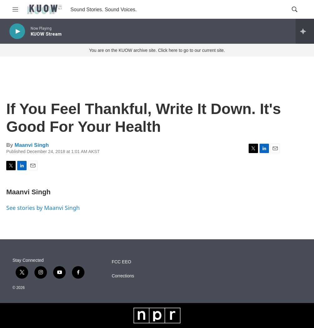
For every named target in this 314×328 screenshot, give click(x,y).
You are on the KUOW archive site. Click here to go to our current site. (157, 50)
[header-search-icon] (295, 9)
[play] (17, 31)
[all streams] (305, 31)
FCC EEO (121, 262)
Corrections (123, 276)
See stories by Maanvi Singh (43, 207)
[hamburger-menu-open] (15, 9)
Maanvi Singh (31, 145)
